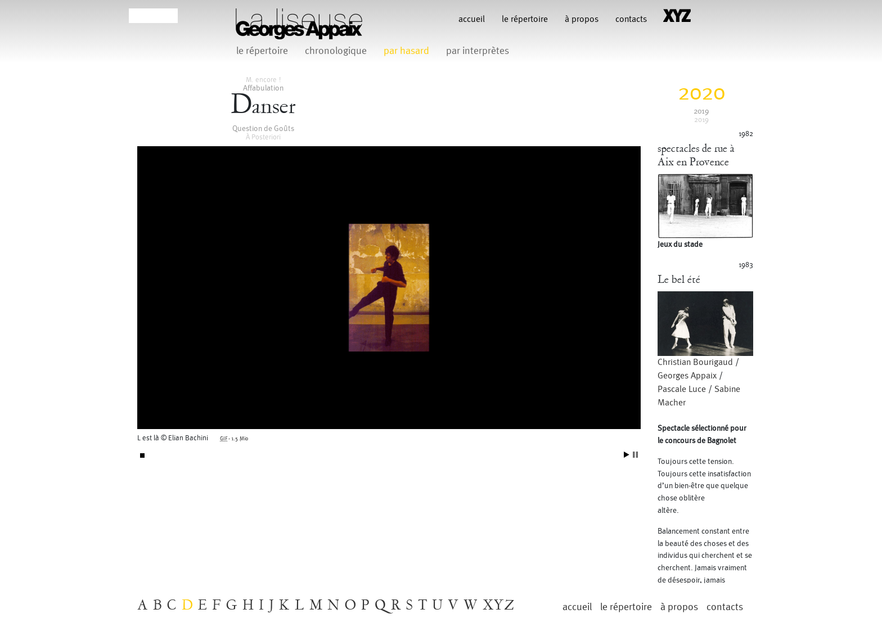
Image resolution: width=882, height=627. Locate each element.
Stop (635, 455)
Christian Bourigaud (695, 362)
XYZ (499, 606)
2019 (701, 111)
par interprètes (477, 51)
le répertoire (525, 19)
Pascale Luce (682, 389)
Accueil (471, 19)
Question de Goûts (263, 128)
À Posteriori (263, 137)
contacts (631, 19)
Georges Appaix (687, 376)
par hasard (406, 51)
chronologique (336, 51)
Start (626, 455)
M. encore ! (263, 80)
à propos (581, 19)
